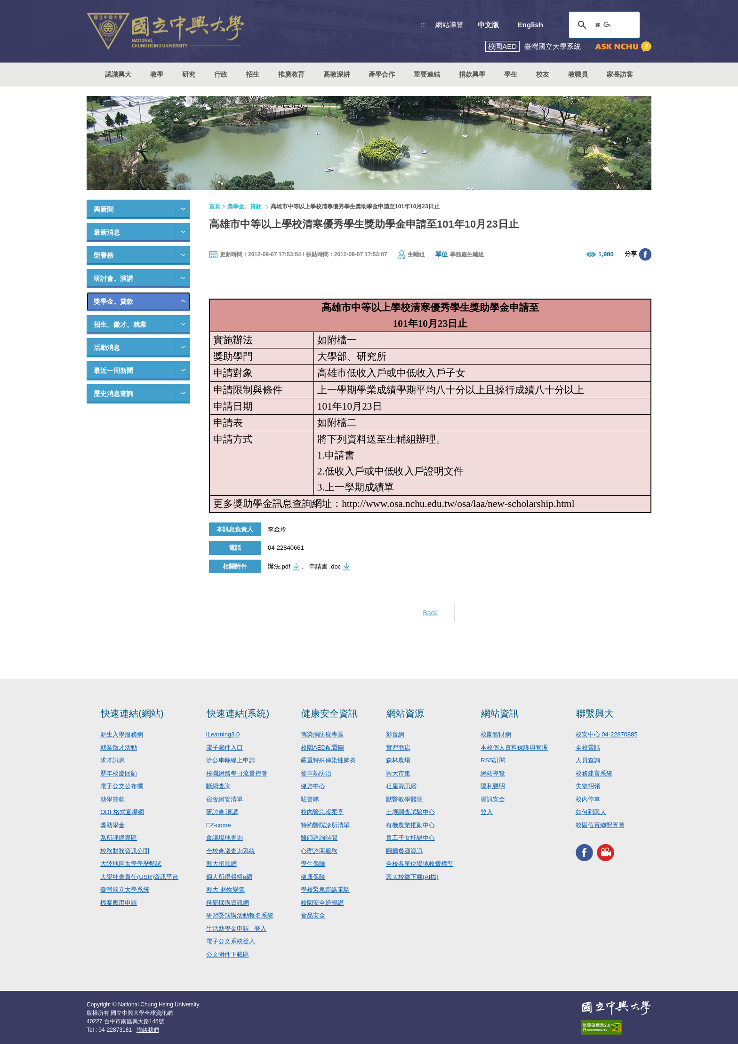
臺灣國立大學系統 (124, 889)
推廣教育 (291, 74)
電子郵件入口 (224, 747)
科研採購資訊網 (227, 902)
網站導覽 (449, 25)
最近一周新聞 (113, 370)
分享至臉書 (645, 254)
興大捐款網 (221, 863)
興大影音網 (605, 852)
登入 (487, 811)
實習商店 (398, 747)
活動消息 (107, 347)
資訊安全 (493, 799)
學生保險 (313, 863)
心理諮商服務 (319, 850)
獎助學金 (112, 825)
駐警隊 (310, 799)
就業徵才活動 (118, 747)
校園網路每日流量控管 (236, 773)
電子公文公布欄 (121, 786)
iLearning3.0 (223, 734)
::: (424, 25)
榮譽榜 (103, 255)
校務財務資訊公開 (124, 850)
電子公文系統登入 (230, 941)
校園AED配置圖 (322, 747)
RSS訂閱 (493, 760)
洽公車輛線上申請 (230, 760)
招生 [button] (252, 74)
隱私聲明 (493, 786)
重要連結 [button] (427, 74)
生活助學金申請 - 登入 (236, 928)
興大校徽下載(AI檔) (412, 876)
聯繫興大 (595, 713)
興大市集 (398, 773)
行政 (220, 74)
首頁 (214, 206)
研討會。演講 (113, 278)
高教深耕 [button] (336, 74)
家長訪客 (620, 74)
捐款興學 (472, 74)
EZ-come (218, 825)
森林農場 (398, 760)
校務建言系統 (594, 773)
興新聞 (103, 209)
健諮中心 (313, 786)
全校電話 (588, 747)
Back (430, 613)
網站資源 (405, 713)
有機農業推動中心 (410, 825)
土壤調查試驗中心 (410, 811)
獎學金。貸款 (113, 301)
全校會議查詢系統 (230, 850)
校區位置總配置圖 (600, 825)
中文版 (488, 25)
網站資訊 (500, 713)
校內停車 (588, 799)
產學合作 (382, 74)
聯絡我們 (147, 1030)
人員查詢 (588, 760)
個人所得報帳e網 (229, 876)
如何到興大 (591, 811)
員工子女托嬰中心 (410, 837)
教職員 (578, 74)
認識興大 (118, 74)
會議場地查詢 (224, 837)
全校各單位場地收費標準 (419, 863)
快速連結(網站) (132, 713)
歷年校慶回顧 (118, 773)
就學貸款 (112, 799)
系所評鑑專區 (118, 837)
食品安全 (313, 915)
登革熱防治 (316, 773)
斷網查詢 (218, 786)
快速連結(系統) (238, 713)
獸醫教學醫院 (404, 799)
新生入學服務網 (121, 734)
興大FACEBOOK (584, 852)
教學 (156, 74)
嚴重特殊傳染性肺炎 (328, 760)
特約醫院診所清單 (325, 825)
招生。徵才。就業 (120, 324)
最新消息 (107, 232)
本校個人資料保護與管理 (514, 747)
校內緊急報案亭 (322, 811)
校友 (542, 74)
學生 (510, 74)
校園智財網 (496, 734)
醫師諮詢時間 (319, 837)
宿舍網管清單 (224, 799)
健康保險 (313, 876)
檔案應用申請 (118, 902)
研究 (188, 74)
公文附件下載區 (227, 954)
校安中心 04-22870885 (607, 734)
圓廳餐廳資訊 (404, 850)
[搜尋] (602, 25)
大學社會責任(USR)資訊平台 (139, 876)
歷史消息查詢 (113, 393)
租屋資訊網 (401, 786)
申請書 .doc (325, 566)
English (530, 25)
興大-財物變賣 (225, 889)
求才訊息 (112, 760)
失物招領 (588, 786)
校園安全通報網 (322, 902)
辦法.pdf (279, 566)
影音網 (395, 734)
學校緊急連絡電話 (325, 889)
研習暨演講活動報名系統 (239, 915)
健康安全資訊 (329, 713)
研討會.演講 (222, 811)
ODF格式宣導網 (122, 811)
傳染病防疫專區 (322, 734)
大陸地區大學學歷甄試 (130, 863)
